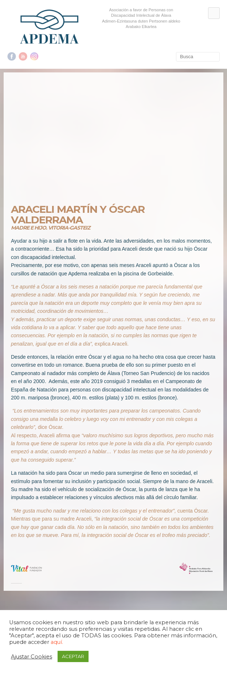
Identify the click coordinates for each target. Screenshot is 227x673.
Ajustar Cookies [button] (31, 656)
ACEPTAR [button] (73, 656)
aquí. (57, 642)
